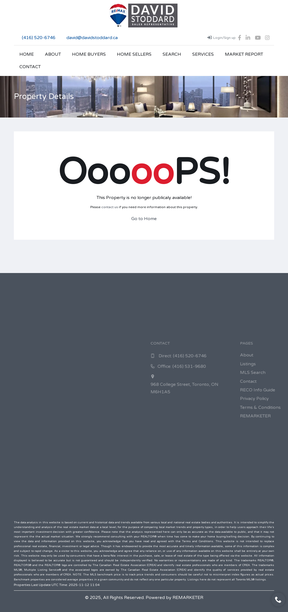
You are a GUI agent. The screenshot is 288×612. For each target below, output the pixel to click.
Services (203, 54)
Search (172, 54)
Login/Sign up (221, 37)
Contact (30, 67)
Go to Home (144, 218)
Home (26, 54)
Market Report (244, 54)
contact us (109, 207)
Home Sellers (134, 54)
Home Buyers (89, 54)
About (53, 54)
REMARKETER (188, 597)
